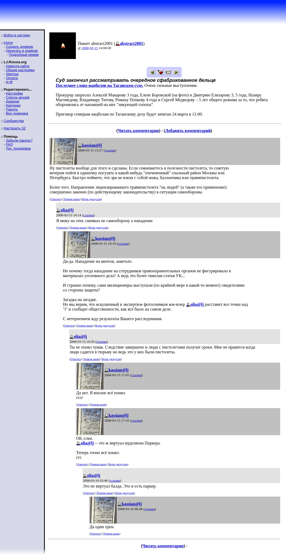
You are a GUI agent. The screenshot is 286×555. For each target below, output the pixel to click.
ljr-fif (9, 82)
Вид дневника (17, 113)
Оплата (12, 78)
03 (91, 48)
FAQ (9, 144)
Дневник (12, 101)
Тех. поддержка (18, 148)
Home (8, 43)
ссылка (110, 150)
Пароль (12, 109)
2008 (85, 48)
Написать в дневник (22, 51)
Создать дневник (19, 47)
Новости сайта (17, 66)
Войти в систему (17, 35)
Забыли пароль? (19, 140)
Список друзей (17, 97)
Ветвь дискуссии (91, 199)
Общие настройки (20, 70)
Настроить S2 (15, 128)
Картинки (13, 105)
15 (96, 48)
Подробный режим (23, 55)
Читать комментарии (138, 130)
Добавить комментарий (188, 130)
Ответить (55, 199)
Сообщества (14, 121)
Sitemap (12, 74)
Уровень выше (71, 199)
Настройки (14, 93)
